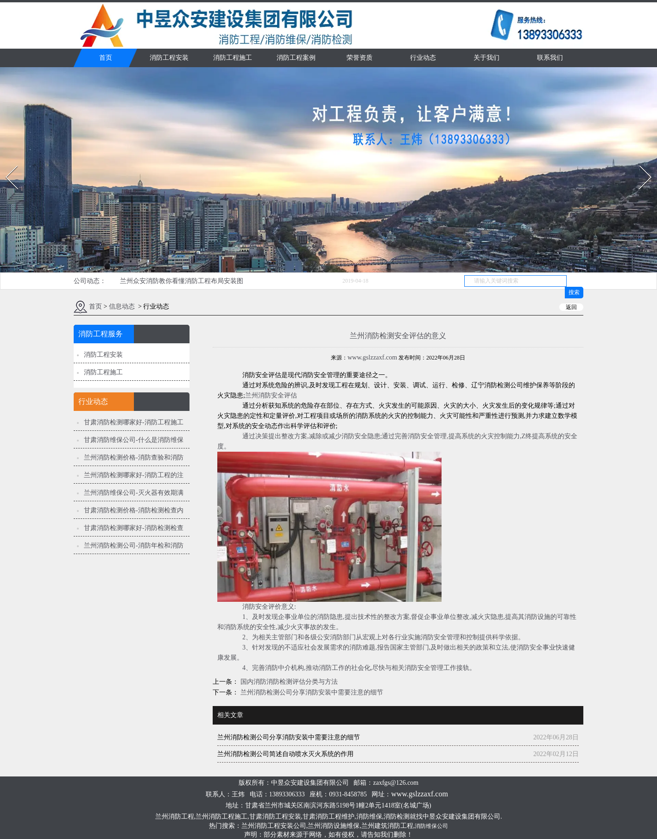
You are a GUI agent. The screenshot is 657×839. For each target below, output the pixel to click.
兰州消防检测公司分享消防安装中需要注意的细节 (311, 692)
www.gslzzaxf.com (372, 357)
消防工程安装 (169, 57)
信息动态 (122, 306)
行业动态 (423, 57)
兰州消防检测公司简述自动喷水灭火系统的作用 (285, 754)
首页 (105, 57)
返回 (571, 307)
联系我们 (550, 57)
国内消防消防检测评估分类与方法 (288, 681)
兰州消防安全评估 (271, 395)
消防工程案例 (296, 57)
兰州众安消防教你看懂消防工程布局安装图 (181, 281)
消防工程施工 (232, 57)
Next (640, 162)
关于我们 (486, 57)
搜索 (574, 292)
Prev (6, 162)
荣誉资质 (360, 57)
